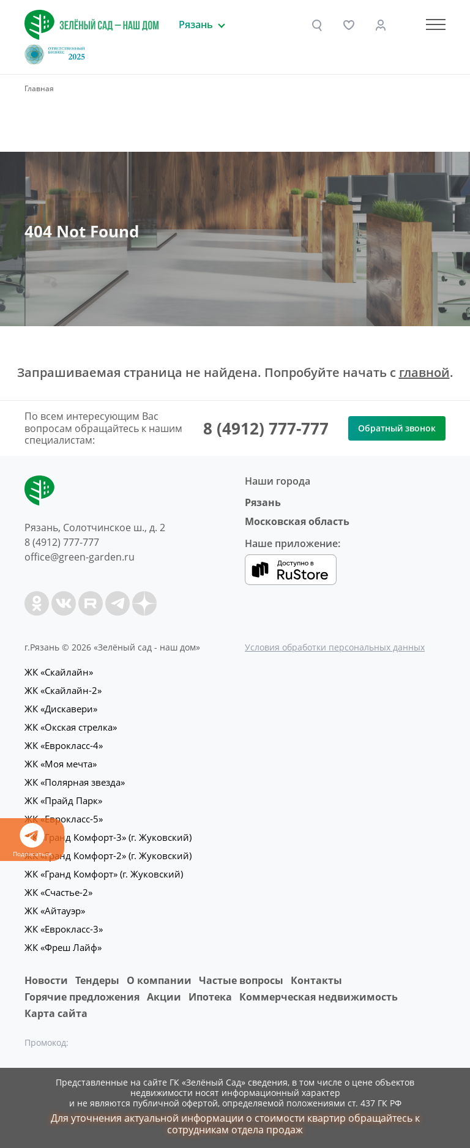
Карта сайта (56, 1013)
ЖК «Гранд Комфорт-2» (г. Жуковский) (108, 855)
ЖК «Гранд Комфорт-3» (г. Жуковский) (108, 837)
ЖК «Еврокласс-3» (63, 929)
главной (424, 372)
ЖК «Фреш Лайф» (63, 947)
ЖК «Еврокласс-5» (63, 819)
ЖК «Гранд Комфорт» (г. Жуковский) (103, 874)
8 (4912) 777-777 (266, 428)
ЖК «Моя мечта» (60, 764)
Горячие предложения (82, 997)
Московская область (297, 521)
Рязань (263, 502)
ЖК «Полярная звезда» (74, 782)
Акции (164, 997)
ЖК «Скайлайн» (58, 672)
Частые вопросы (241, 980)
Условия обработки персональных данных (335, 647)
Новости (46, 980)
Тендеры (97, 980)
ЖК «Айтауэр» (54, 910)
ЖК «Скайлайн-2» (63, 690)
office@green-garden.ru (79, 557)
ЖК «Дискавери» (60, 709)
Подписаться (32, 840)
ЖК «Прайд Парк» (63, 800)
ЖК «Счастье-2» (58, 892)
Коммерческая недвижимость (318, 997)
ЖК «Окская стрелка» (70, 727)
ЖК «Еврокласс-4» (63, 745)
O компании (159, 980)
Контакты (316, 980)
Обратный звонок (397, 428)
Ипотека (210, 997)
